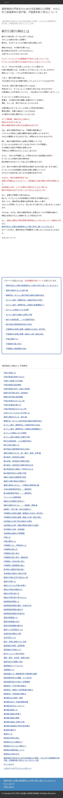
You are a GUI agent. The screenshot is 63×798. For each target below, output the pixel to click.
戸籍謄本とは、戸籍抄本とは (15, 545)
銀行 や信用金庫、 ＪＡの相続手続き (20, 319)
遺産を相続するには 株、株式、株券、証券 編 (22, 453)
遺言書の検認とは (11, 710)
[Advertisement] (20, 258)
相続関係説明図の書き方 (13, 609)
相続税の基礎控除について (14, 750)
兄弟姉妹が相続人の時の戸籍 (15, 573)
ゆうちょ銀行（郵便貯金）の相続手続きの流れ (24, 300)
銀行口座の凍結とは (11, 445)
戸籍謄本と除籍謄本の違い (16, 349)
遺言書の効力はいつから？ (14, 706)
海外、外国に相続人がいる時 (15, 642)
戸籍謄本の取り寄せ (14, 344)
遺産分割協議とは (11, 618)
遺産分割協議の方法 (11, 622)
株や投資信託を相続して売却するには (18, 469)
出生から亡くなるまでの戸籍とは (17, 413)
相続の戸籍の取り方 (11, 593)
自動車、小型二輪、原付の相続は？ (18, 509)
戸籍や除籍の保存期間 (12, 385)
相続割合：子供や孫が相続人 (15, 686)
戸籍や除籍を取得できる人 (14, 377)
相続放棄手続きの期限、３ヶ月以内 (18, 678)
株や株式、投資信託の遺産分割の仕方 (18, 465)
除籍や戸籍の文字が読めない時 (16, 577)
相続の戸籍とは (10, 581)
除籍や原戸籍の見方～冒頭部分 (16, 393)
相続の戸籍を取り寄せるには (15, 597)
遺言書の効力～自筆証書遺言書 (16, 702)
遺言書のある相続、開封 (13, 698)
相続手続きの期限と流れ (13, 662)
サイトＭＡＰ (9, 764)
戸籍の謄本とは (12, 339)
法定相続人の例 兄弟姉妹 (14, 529)
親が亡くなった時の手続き (14, 654)
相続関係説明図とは (11, 601)
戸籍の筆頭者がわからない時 (15, 409)
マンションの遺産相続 (12, 497)
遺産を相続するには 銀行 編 (17, 290)
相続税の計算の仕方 (11, 754)
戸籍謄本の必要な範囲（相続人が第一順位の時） (25, 334)
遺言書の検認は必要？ (12, 714)
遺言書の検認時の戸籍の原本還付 (17, 726)
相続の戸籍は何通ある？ (13, 589)
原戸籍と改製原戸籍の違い (14, 569)
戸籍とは (7, 537)
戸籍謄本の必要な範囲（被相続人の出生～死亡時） (26, 329)
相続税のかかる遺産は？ (13, 742)
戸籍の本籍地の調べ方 (12, 405)
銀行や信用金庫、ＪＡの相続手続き (18, 441)
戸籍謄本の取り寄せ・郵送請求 (16, 557)
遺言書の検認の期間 (11, 718)
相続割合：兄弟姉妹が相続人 (15, 694)
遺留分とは (8, 734)
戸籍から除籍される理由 (13, 381)
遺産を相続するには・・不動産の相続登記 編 (21, 485)
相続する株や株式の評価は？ (15, 481)
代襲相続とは (9, 670)
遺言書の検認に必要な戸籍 (14, 722)
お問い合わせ (9, 787)
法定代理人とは (10, 638)
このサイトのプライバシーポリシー (18, 768)
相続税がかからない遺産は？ (15, 746)
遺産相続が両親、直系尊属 (14, 646)
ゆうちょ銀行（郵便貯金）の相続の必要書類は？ (25, 305)
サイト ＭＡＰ (9, 784)
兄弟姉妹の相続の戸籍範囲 (14, 533)
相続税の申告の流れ (11, 738)
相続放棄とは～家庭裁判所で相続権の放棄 (20, 674)
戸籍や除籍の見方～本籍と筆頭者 (17, 389)
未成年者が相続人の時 (12, 634)
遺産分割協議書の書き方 (13, 626)
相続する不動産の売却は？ (14, 501)
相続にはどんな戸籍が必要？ (15, 585)
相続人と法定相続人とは (13, 630)
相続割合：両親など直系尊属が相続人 (18, 690)
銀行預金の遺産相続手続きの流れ (19, 324)
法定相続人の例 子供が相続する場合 (18, 521)
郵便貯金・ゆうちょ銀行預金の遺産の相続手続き (25, 295)
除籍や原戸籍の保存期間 (13, 397)
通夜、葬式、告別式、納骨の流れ (17, 658)
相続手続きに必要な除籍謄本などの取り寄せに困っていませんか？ (28, 227)
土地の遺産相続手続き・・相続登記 (18, 489)
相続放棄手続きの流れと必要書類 (17, 682)
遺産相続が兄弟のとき (12, 650)
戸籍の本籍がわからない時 (14, 401)
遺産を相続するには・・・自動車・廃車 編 (20, 505)
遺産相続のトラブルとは (13, 666)
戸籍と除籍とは (10, 373)
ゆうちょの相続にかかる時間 (17, 310)
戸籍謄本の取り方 (11, 549)
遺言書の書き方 (10, 730)
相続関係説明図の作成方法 (14, 613)
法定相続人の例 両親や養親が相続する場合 (21, 525)
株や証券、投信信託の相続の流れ (17, 461)
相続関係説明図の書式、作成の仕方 (18, 605)
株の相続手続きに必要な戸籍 (15, 473)
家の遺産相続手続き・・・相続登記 (18, 493)
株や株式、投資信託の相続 (14, 457)
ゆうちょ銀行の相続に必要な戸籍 (19, 315)
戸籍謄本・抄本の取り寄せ (14, 561)
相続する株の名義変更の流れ (15, 477)
